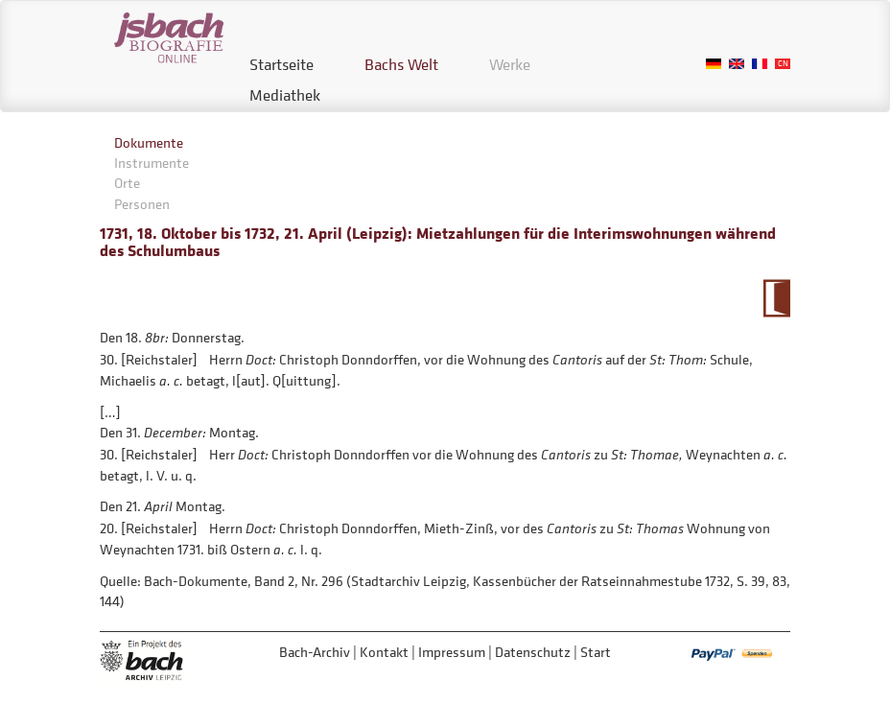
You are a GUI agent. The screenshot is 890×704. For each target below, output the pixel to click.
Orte (127, 183)
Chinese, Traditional (782, 64)
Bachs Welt (401, 64)
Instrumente (151, 163)
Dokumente (148, 142)
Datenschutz (533, 652)
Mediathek (284, 95)
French (759, 64)
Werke (509, 64)
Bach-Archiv (314, 652)
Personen (142, 204)
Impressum (451, 652)
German (713, 64)
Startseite (281, 64)
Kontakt (384, 652)
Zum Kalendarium (776, 298)
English (736, 64)
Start (595, 652)
